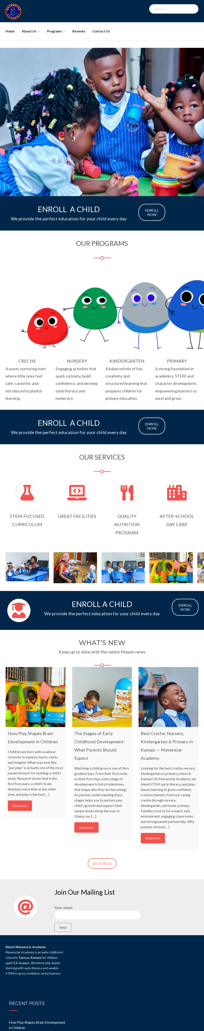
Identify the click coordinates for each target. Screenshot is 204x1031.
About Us (29, 31)
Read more (19, 806)
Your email (97, 911)
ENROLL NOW (152, 212)
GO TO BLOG (102, 863)
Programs (54, 31)
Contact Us (101, 31)
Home (10, 31)
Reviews (78, 31)
